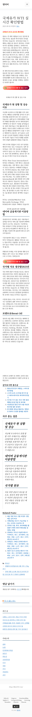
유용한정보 (6, 659)
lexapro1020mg (16, 700)
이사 (4, 663)
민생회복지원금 (8, 650)
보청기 (5, 653)
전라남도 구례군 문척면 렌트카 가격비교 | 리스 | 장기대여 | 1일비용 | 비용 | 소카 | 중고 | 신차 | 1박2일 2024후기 (18, 545)
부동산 (7, 563)
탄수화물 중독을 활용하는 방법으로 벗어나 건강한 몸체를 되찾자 (18, 410)
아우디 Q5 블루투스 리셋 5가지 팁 (14, 620)
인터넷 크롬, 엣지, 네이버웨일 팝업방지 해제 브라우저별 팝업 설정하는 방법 (18, 527)
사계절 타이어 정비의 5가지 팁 (13, 626)
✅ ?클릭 (16, 88)
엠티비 (6, 4)
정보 (4, 666)
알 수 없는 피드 (10, 601)
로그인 (19, 589)
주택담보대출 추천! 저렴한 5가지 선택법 (16, 623)
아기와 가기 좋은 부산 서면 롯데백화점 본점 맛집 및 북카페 (18, 401)
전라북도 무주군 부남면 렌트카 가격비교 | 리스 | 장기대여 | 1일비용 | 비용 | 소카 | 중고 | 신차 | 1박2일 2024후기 (18, 535)
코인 (4, 675)
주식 (4, 669)
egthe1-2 (5, 700)
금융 (4, 644)
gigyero (13, 698)
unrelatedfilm (23, 698)
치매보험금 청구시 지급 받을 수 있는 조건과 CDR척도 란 (17, 522)
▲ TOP (16, 706)
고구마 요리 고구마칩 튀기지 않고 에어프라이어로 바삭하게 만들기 (18, 395)
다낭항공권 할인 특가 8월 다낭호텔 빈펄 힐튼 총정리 (18, 405)
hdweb (6, 698)
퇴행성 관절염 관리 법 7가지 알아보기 (15, 629)
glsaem (15, 702)
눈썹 (4, 647)
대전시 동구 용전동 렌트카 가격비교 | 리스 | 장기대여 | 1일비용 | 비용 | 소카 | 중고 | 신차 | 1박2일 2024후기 (18, 554)
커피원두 (5, 672)
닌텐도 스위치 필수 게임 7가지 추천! (15, 617)
